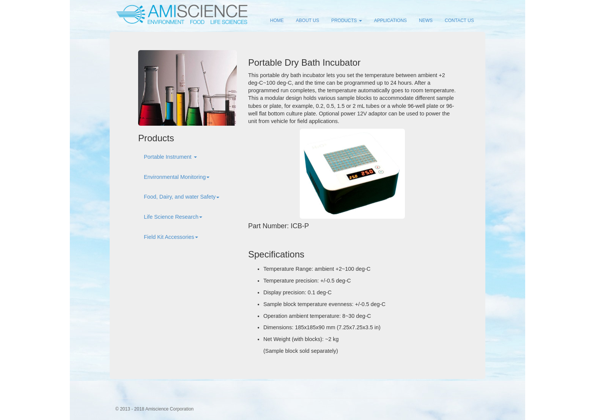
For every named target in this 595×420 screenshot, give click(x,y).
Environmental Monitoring (176, 177)
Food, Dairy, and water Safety (181, 197)
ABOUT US (307, 20)
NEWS (426, 20)
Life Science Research (173, 217)
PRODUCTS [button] (346, 20)
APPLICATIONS (390, 20)
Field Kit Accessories (171, 237)
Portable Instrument (170, 157)
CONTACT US (459, 20)
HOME (277, 20)
